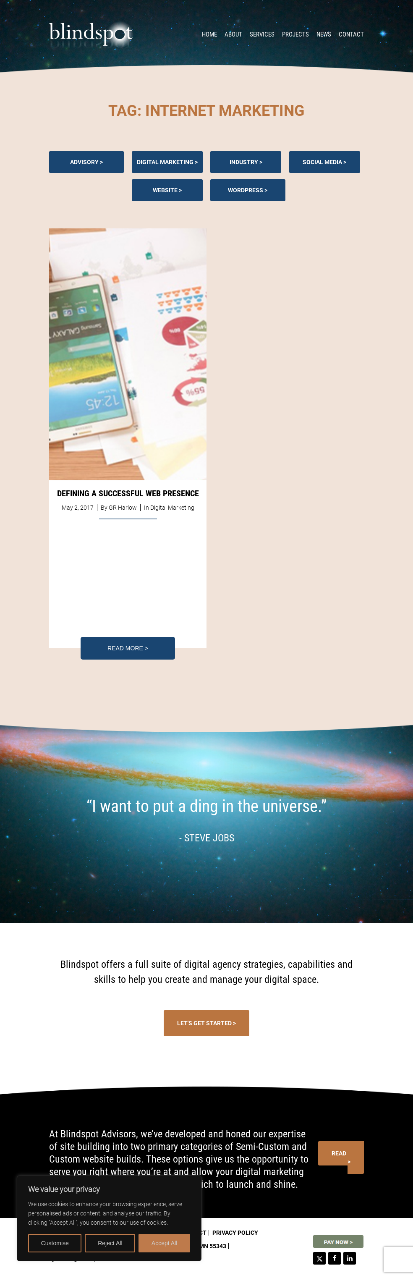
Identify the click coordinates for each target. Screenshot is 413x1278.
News (323, 34)
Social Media (322, 162)
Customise (55, 1243)
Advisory (84, 162)
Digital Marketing (165, 162)
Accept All (164, 1243)
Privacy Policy (235, 1233)
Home (209, 34)
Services (262, 34)
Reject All (110, 1243)
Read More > (127, 648)
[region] (109, 1218)
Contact (351, 34)
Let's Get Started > (206, 1023)
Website (165, 190)
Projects (295, 34)
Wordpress (245, 190)
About (233, 34)
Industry (244, 162)
